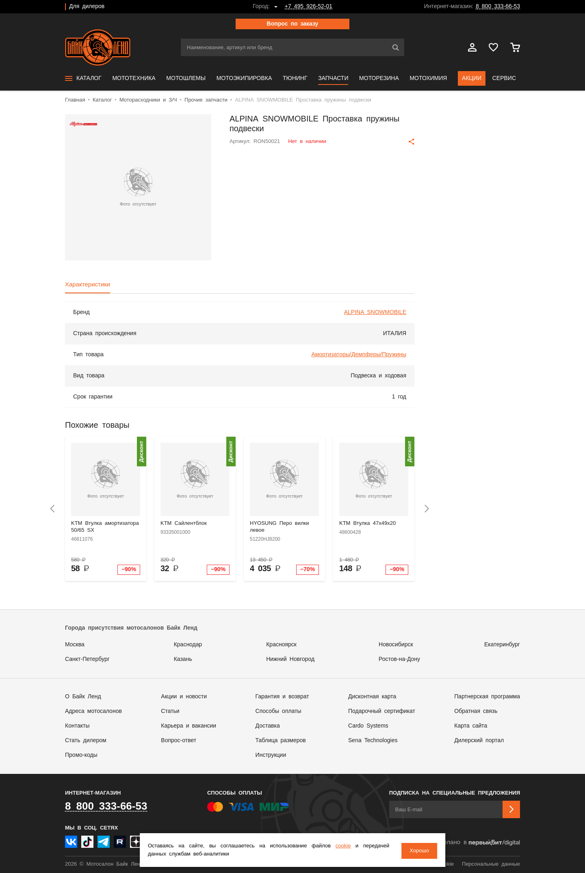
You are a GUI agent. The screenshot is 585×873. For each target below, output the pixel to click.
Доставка (268, 726)
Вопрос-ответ (178, 740)
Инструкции (271, 755)
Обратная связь (475, 711)
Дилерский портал (479, 740)
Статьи (170, 711)
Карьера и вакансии (188, 726)
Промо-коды (81, 755)
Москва (74, 644)
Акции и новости (184, 696)
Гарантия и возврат (282, 696)
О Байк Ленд (83, 696)
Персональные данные (491, 864)
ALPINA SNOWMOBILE (375, 312)
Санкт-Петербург (87, 659)
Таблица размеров (281, 740)
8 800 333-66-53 (498, 6)
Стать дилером (85, 740)
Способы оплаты (278, 711)
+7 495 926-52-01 (308, 6)
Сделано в (478, 843)
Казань (183, 659)
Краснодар (188, 644)
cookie (339, 847)
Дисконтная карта (372, 696)
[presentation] (52, 509)
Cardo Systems (368, 726)
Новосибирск (396, 644)
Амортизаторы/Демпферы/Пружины (359, 354)
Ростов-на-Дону (399, 659)
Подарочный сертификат (381, 711)
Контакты (77, 726)
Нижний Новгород (290, 659)
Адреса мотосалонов (93, 711)
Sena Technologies (372, 740)
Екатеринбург (502, 644)
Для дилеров (86, 6)
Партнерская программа (487, 696)
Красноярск (281, 644)
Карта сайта (470, 726)
